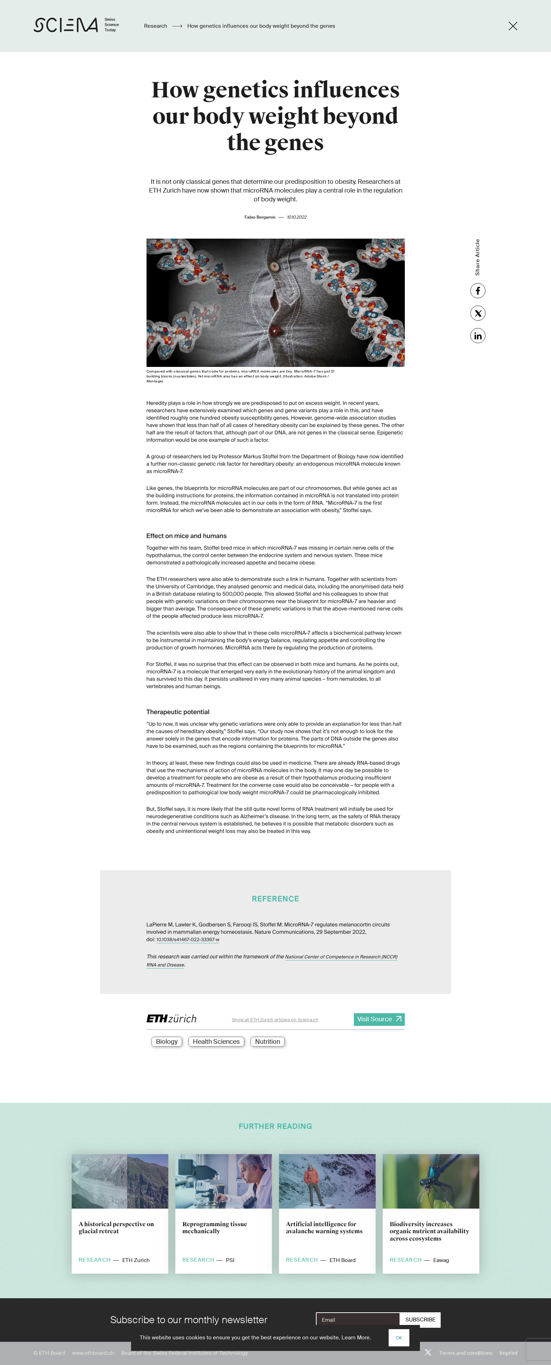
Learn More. (356, 1337)
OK (399, 1338)
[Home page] (83, 26)
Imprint (509, 1353)
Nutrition (267, 1041)
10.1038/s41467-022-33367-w (187, 940)
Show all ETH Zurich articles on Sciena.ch (275, 1020)
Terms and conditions (466, 1353)
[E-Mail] (358, 1320)
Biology (166, 1041)
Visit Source (374, 1019)
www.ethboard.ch (93, 1353)
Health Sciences (216, 1041)
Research (156, 26)
